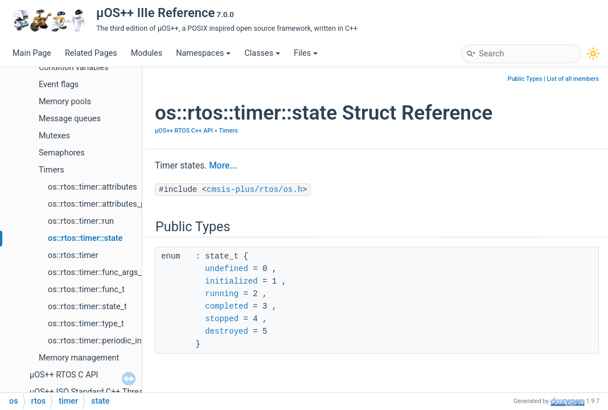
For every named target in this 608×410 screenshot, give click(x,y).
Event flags (59, 84)
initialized (231, 281)
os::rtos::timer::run (81, 221)
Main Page (32, 53)
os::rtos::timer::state (85, 238)
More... (223, 166)
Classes (262, 53)
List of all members (573, 79)
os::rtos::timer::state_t (87, 306)
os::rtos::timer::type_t (86, 324)
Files (306, 53)
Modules (146, 53)
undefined (226, 268)
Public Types (525, 79)
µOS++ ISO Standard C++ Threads (91, 392)
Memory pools (65, 101)
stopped (222, 318)
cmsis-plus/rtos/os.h (254, 189)
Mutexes (54, 136)
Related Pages (91, 53)
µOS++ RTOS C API (64, 375)
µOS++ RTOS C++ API (184, 130)
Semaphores (62, 153)
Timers (51, 170)
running (222, 293)
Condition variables (74, 67)
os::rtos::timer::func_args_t (96, 272)
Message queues (70, 119)
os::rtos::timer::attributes (92, 187)
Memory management (79, 358)
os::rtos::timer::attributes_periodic (109, 204)
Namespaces (203, 53)
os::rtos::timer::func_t (86, 289)
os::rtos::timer (73, 255)
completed (226, 306)
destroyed (226, 331)
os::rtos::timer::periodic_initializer (108, 341)
